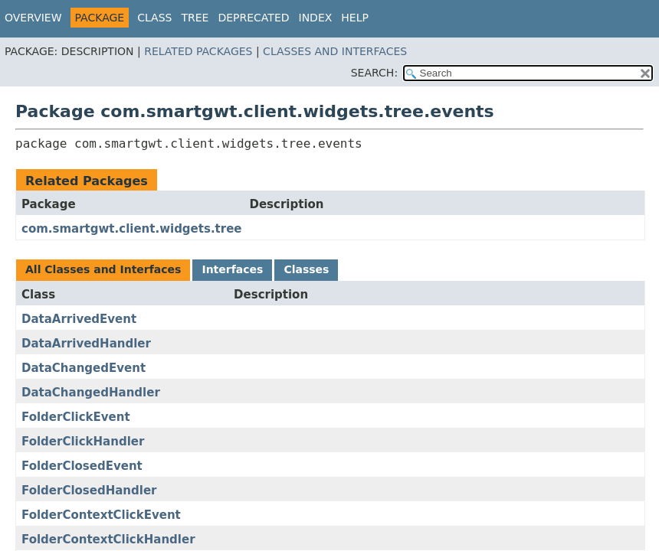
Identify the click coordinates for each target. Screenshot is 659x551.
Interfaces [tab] (232, 269)
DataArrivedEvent (78, 319)
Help (355, 17)
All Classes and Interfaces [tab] (103, 269)
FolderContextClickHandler (108, 539)
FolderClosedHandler (89, 490)
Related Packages (198, 51)
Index (316, 17)
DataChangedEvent (83, 368)
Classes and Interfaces (335, 51)
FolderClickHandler (82, 441)
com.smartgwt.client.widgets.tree (131, 229)
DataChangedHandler (90, 392)
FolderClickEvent (75, 417)
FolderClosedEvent (82, 466)
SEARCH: (374, 73)
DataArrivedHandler (86, 343)
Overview (33, 17)
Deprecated (253, 17)
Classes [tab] (306, 269)
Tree (194, 17)
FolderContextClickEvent (101, 515)
